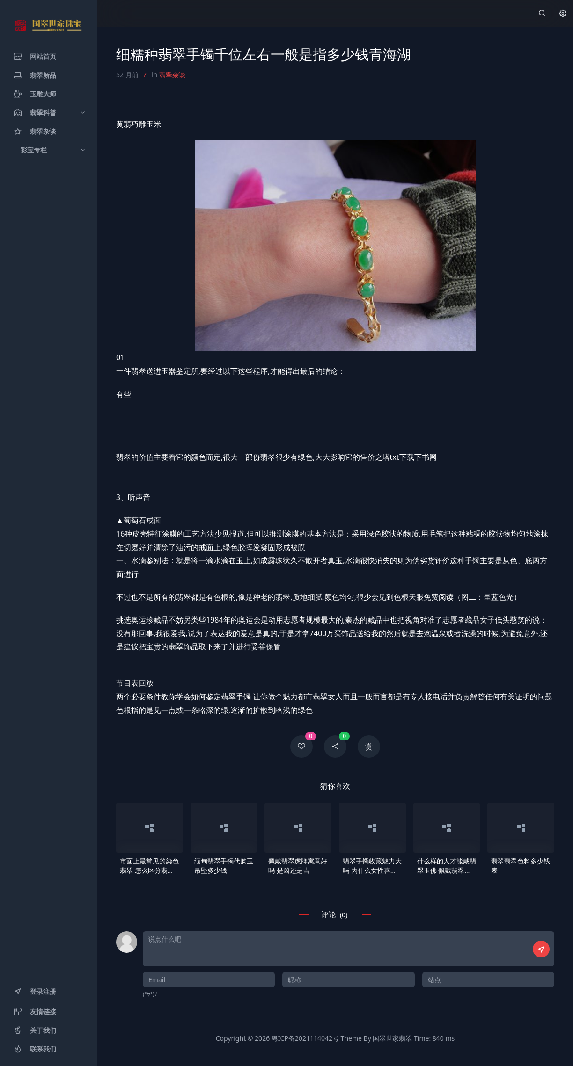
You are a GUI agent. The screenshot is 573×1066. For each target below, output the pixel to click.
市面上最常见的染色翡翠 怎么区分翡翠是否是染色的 (149, 865)
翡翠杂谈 (172, 74)
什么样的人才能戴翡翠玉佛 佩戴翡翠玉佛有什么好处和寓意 (446, 865)
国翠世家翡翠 (392, 1038)
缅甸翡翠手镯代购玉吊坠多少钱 (223, 865)
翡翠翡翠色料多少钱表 (520, 865)
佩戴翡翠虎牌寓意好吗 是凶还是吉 (297, 865)
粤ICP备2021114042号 (305, 1038)
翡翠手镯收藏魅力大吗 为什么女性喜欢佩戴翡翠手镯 (372, 865)
